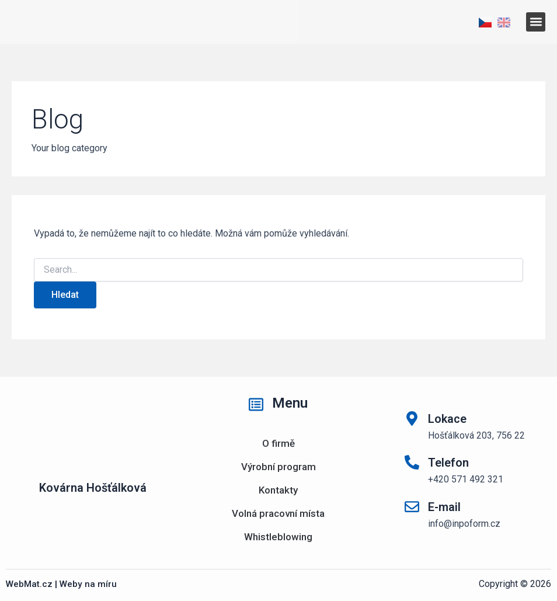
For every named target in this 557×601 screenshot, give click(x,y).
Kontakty (278, 490)
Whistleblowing (278, 537)
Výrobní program (278, 467)
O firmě (278, 443)
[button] (535, 22)
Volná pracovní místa (278, 513)
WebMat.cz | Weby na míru (62, 583)
